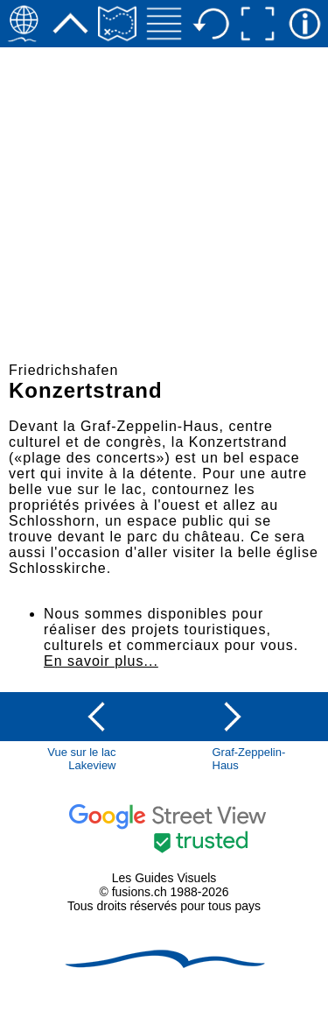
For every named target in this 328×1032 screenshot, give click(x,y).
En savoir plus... (101, 661)
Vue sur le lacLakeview (81, 759)
